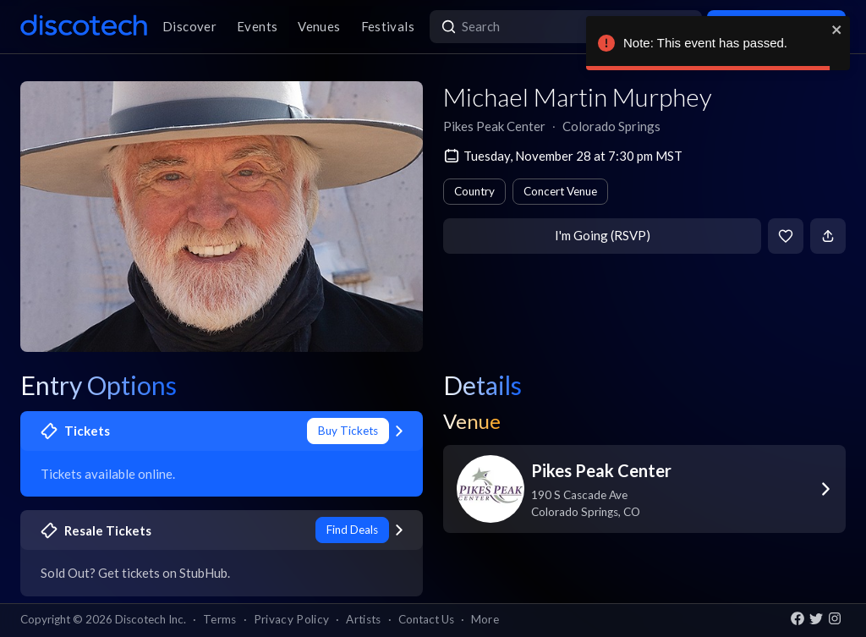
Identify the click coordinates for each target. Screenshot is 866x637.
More (485, 619)
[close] (837, 29)
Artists (363, 619)
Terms (220, 619)
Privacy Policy (292, 619)
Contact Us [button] (426, 619)
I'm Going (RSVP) (602, 235)
